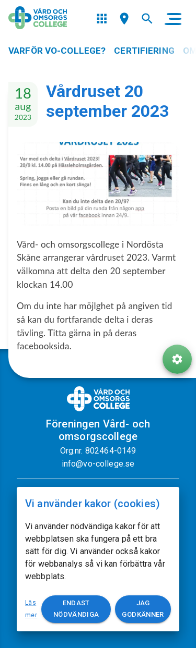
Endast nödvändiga (76, 609)
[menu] (101, 18)
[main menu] (173, 18)
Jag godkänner (143, 609)
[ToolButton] (177, 359)
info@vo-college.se (98, 464)
